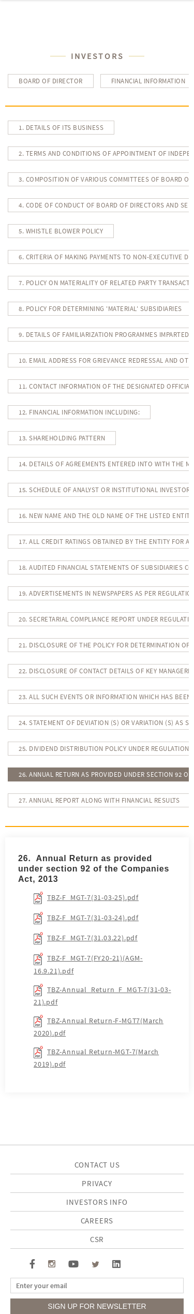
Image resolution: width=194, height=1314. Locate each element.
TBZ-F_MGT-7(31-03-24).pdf (93, 917)
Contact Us (97, 1165)
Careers (97, 1221)
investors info (96, 1202)
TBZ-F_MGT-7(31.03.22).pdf (92, 937)
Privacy (97, 1183)
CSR (97, 1239)
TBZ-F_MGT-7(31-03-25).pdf (93, 897)
